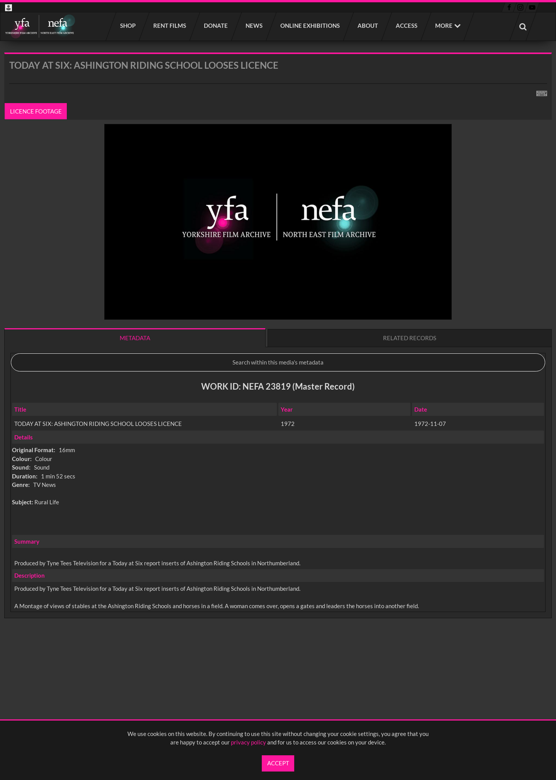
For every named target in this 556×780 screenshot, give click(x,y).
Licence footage (36, 111)
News (254, 25)
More (444, 25)
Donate (216, 25)
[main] (278, 356)
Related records (409, 337)
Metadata (135, 337)
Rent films (170, 25)
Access (407, 25)
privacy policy (248, 742)
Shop (128, 25)
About (368, 25)
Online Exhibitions (310, 25)
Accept (278, 763)
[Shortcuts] (541, 92)
